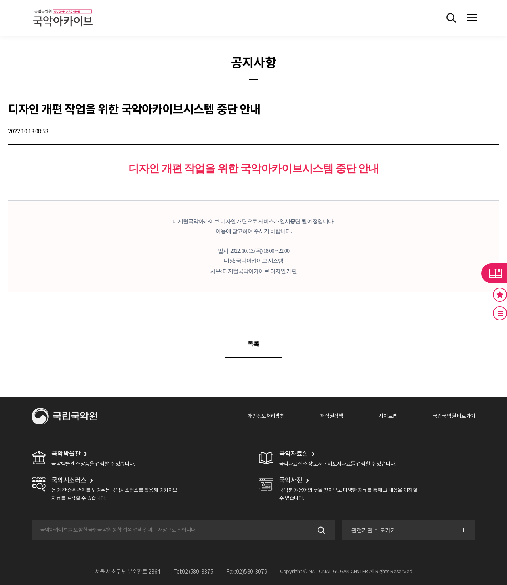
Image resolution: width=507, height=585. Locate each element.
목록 (253, 344)
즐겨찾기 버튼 (500, 295)
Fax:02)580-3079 (246, 571)
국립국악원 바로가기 (454, 416)
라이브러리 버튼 (494, 273)
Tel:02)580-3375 (193, 571)
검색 (320, 530)
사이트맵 (388, 416)
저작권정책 (331, 416)
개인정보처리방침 (266, 416)
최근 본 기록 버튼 (500, 313)
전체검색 (451, 17)
